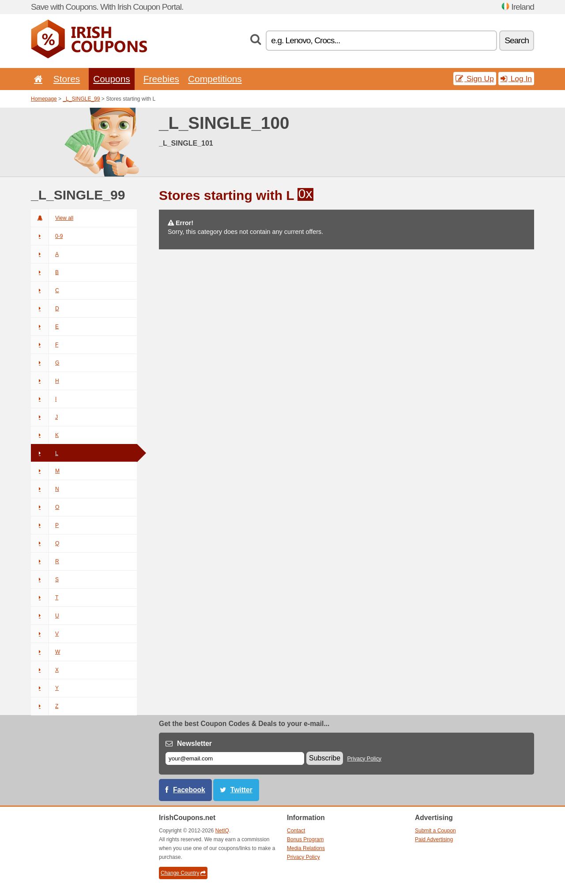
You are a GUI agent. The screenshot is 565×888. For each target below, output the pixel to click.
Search (517, 40)
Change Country (183, 873)
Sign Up (475, 78)
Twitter (241, 790)
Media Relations (306, 848)
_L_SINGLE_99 (81, 99)
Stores (66, 79)
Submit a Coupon (435, 831)
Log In (516, 78)
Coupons (111, 79)
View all (52, 218)
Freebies (161, 79)
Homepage (44, 99)
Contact (296, 831)
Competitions (215, 79)
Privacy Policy (364, 759)
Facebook (189, 790)
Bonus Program (305, 839)
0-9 (47, 236)
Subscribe (324, 758)
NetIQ (222, 831)
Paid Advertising (434, 839)
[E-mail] (235, 758)
